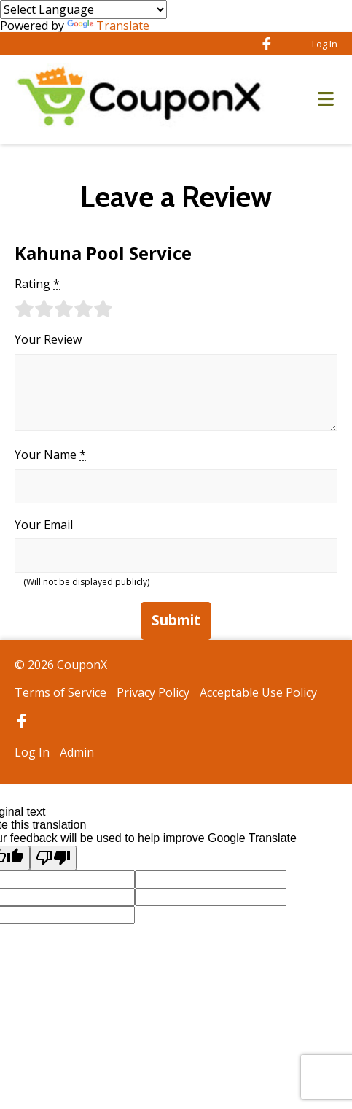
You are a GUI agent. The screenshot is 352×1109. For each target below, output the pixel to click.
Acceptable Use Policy (258, 692)
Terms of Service (60, 692)
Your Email (44, 524)
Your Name (50, 454)
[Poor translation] (53, 858)
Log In (324, 43)
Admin (77, 752)
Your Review (48, 339)
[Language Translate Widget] (83, 9)
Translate (108, 26)
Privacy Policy (153, 692)
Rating (37, 283)
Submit (176, 620)
